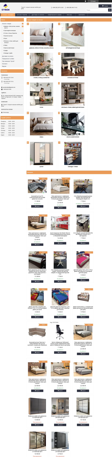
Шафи (98, 107)
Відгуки (4, 66)
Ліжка (40, 107)
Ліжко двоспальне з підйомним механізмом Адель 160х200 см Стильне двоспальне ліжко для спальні (101, 277)
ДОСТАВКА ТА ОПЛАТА (38, 14)
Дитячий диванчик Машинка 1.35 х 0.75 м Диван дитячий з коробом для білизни (80, 241)
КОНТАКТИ (82, 14)
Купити (37, 176)
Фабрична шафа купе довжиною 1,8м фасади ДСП (101, 313)
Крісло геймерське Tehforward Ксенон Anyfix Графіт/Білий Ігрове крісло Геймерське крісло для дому (58, 277)
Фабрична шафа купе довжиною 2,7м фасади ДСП (58, 349)
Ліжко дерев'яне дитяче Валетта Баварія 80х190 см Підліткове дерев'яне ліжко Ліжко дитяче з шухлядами (80, 205)
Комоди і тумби (40, 136)
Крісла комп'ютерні (69, 107)
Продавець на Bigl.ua (56, 453)
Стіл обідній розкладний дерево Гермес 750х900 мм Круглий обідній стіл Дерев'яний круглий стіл (101, 205)
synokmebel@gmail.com (9, 87)
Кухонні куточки (40, 77)
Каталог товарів (6, 23)
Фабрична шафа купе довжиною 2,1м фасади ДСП (80, 313)
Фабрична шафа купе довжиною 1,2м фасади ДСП (80, 349)
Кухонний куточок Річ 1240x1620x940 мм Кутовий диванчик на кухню (36, 167)
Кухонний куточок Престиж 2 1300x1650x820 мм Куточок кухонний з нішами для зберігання (37, 277)
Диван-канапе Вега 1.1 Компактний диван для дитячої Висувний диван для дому (101, 241)
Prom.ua (64, 452)
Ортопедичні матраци (69, 48)
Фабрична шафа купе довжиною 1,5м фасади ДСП (37, 349)
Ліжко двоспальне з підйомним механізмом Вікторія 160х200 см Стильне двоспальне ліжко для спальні (101, 168)
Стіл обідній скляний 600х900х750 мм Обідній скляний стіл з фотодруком (58, 204)
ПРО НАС (69, 14)
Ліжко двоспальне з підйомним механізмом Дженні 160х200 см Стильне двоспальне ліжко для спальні (80, 277)
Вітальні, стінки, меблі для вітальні (98, 77)
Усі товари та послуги (104, 362)
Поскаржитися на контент (60, 455)
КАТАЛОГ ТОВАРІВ (22, 14)
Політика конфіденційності (73, 455)
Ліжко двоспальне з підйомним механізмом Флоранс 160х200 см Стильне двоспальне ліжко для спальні (58, 168)
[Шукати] (110, 10)
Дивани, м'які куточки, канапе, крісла (40, 48)
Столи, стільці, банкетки (98, 48)
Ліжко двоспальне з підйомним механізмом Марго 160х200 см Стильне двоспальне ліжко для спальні (36, 314)
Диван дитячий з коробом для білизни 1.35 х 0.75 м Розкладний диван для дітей (58, 241)
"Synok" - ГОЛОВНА (7, 14)
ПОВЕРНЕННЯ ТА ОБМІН (54, 14)
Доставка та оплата (7, 56)
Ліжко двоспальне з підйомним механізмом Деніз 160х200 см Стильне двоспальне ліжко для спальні (58, 314)
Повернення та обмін (8, 58)
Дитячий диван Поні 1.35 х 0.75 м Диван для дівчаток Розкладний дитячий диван (36, 241)
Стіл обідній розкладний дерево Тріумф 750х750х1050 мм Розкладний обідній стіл (80, 167)
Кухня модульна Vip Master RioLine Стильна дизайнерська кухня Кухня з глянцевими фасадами (36, 205)
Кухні (69, 77)
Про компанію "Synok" (8, 61)
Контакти (4, 63)
